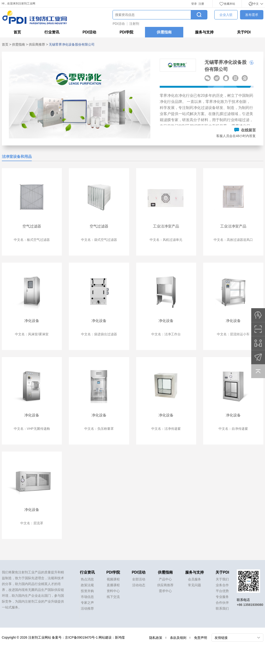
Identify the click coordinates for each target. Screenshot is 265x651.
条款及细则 (178, 638)
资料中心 (113, 591)
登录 (194, 3)
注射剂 (134, 23)
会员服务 (194, 579)
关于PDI (244, 32)
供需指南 (164, 32)
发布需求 (251, 15)
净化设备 (31, 321)
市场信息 (87, 597)
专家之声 (87, 602)
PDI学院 (126, 32)
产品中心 (165, 579)
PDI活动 (119, 23)
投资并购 (87, 591)
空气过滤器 (31, 226)
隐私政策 (155, 638)
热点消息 (87, 579)
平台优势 (222, 591)
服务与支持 (204, 32)
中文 (255, 3)
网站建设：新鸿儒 (112, 637)
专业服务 (222, 597)
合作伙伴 (222, 602)
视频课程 (113, 579)
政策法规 (87, 585)
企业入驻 (226, 15)
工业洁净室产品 (166, 226)
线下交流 (113, 597)
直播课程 (113, 585)
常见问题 (194, 585)
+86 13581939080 (250, 605)
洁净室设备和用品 (17, 157)
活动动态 (138, 585)
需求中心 (165, 591)
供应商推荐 (37, 44)
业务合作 (222, 585)
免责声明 (200, 638)
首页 (17, 32)
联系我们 (222, 608)
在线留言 (245, 130)
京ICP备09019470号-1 (81, 637)
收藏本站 (227, 3)
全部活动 (138, 579)
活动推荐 (87, 608)
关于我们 (222, 579)
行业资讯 (51, 32)
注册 (201, 3)
